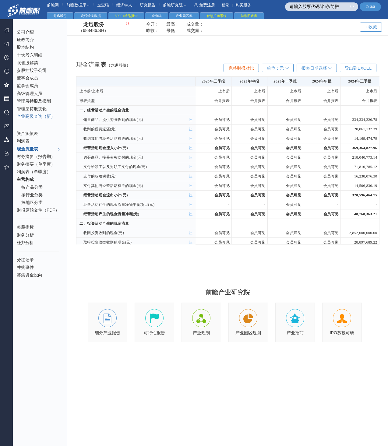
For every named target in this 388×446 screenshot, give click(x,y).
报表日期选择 (317, 68)
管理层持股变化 (32, 108)
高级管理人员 (29, 93)
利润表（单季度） (34, 171)
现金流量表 (38, 149)
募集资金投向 (29, 274)
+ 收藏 (371, 26)
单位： (278, 68)
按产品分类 (32, 187)
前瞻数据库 (78, 5)
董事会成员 (27, 78)
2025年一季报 (285, 81)
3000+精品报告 (126, 16)
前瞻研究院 (174, 5)
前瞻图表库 (249, 16)
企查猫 (103, 5)
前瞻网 (53, 5)
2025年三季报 (213, 81)
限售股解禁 (27, 62)
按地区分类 (32, 202)
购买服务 (243, 5)
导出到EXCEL (358, 68)
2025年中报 (249, 81)
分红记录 (25, 259)
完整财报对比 (241, 68)
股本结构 (25, 47)
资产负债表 (27, 133)
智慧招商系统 (216, 16)
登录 (225, 5)
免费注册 (204, 5)
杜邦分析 (25, 242)
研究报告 (148, 5)
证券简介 (25, 39)
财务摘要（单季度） (36, 164)
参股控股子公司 (32, 70)
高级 (370, 6)
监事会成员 (27, 85)
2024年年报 (322, 81)
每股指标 (25, 227)
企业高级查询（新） (36, 116)
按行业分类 (32, 194)
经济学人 (124, 5)
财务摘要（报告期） (36, 156)
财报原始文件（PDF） (38, 210)
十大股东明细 (29, 55)
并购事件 (25, 267)
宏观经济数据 (91, 16)
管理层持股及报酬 (34, 101)
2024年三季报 (359, 81)
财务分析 (25, 235)
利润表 (23, 141)
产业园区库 (184, 16)
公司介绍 (25, 32)
